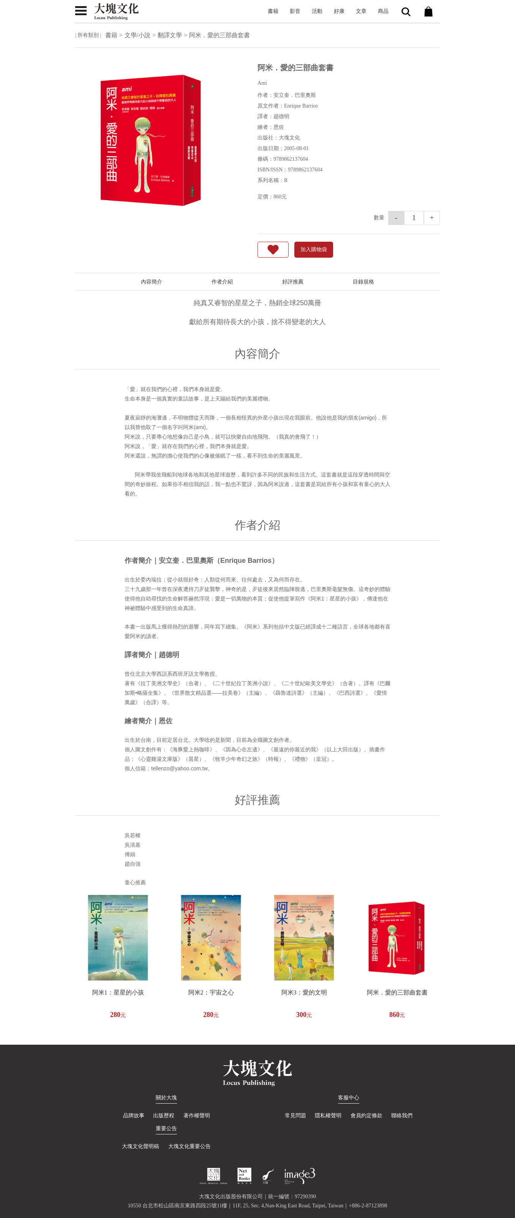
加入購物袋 (313, 249)
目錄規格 (363, 282)
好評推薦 (292, 282)
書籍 (273, 11)
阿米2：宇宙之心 (211, 992)
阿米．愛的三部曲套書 (397, 992)
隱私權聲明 (328, 1115)
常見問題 (295, 1115)
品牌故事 (133, 1115)
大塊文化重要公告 (189, 1146)
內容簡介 (151, 282)
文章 (361, 11)
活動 (317, 11)
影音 (295, 11)
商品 (383, 11)
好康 (339, 11)
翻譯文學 (170, 35)
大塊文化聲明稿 (140, 1146)
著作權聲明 (196, 1115)
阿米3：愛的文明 (304, 992)
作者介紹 (222, 282)
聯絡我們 (401, 1115)
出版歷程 (163, 1115)
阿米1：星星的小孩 (118, 992)
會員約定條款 (366, 1115)
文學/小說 (137, 35)
